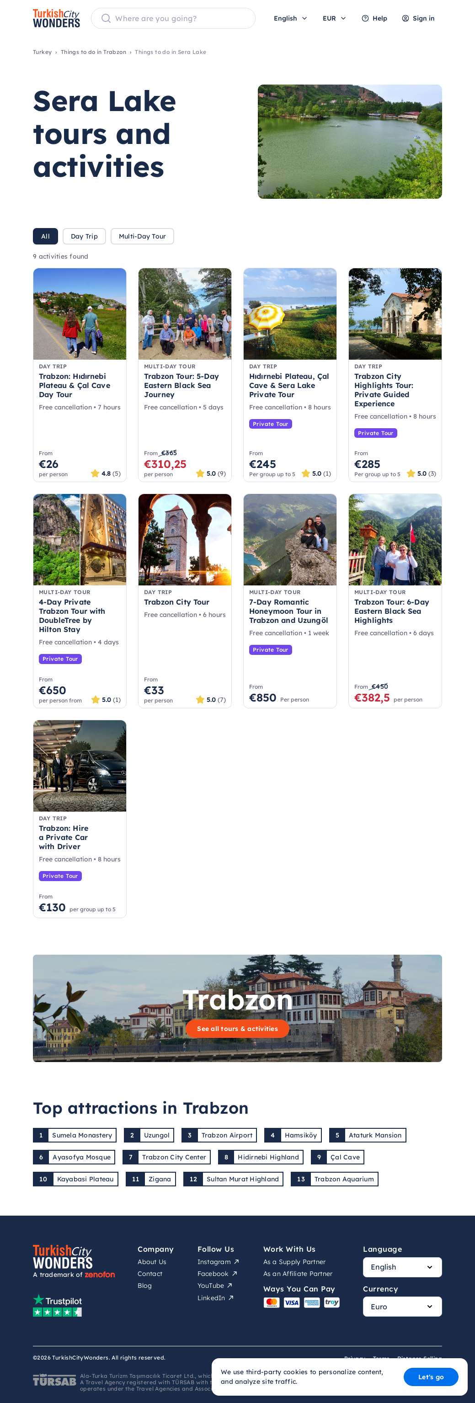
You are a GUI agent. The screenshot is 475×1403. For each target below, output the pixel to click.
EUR (335, 18)
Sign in (418, 18)
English (291, 18)
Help (374, 18)
